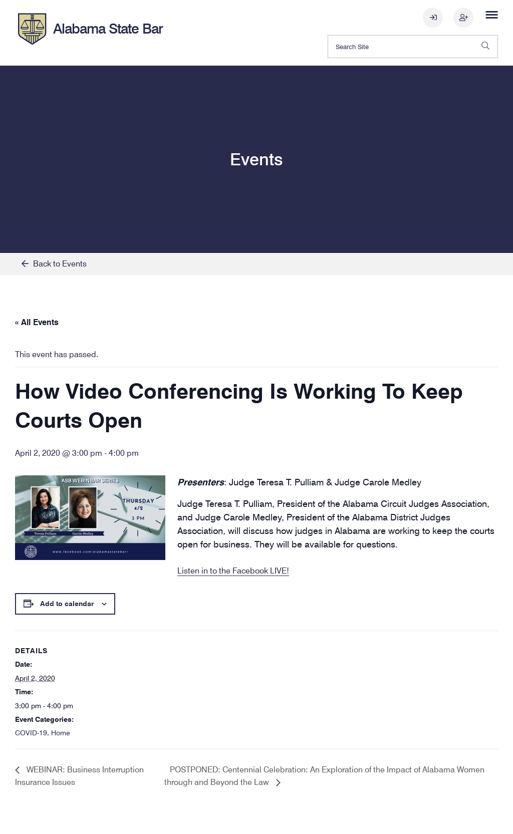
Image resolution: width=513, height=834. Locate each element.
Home (60, 733)
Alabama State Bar (108, 28)
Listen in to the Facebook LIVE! (233, 571)
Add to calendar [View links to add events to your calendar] (67, 604)
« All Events (37, 322)
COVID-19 (31, 733)
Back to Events (54, 263)
